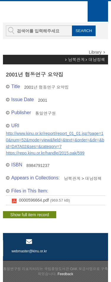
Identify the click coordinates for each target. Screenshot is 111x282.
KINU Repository (35, 12)
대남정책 (97, 59)
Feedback (65, 274)
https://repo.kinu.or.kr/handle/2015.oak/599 (45, 153)
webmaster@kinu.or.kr (29, 251)
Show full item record (29, 214)
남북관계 (76, 59)
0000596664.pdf (44, 200)
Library (95, 52)
